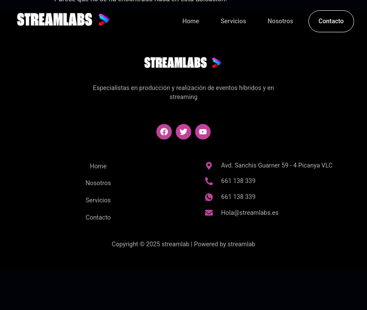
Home (191, 21)
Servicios (233, 21)
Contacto (331, 21)
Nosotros (280, 21)
